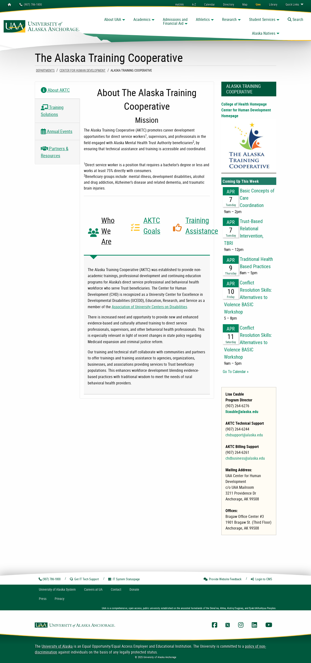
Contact (116, 589)
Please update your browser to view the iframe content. (248, 276)
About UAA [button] (112, 19)
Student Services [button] (262, 19)
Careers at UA (93, 589)
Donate (134, 589)
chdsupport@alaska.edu (244, 435)
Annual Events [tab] (56, 131)
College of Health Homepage (244, 104)
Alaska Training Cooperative (243, 89)
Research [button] (229, 19)
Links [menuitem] (292, 4)
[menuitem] (209, 4)
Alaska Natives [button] (263, 33)
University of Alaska (57, 646)
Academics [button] (141, 19)
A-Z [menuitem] (194, 4)
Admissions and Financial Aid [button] (175, 21)
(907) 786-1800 (30, 4)
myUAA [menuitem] (179, 4)
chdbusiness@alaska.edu (245, 458)
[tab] (105, 233)
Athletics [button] (203, 19)
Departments (45, 70)
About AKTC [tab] (55, 90)
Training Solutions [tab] (52, 110)
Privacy (59, 598)
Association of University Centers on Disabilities (149, 306)
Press (42, 598)
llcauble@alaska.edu (241, 411)
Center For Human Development (82, 70)
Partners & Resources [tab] (54, 152)
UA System (57, 589)
